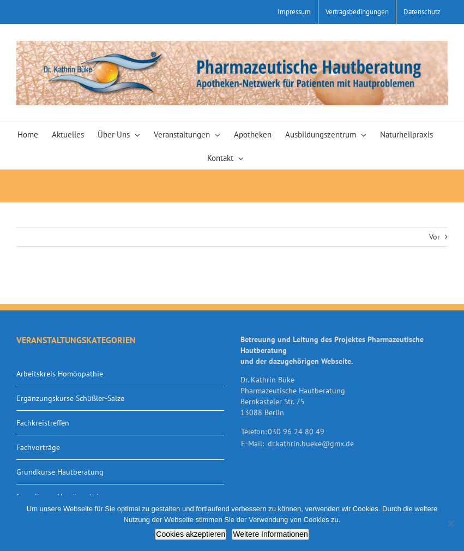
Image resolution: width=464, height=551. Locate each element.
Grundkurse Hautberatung (60, 472)
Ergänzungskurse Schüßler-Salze (70, 398)
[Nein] (450, 523)
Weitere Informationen (270, 534)
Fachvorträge (38, 447)
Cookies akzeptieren (190, 534)
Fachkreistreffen (42, 423)
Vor (434, 237)
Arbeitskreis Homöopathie (59, 374)
